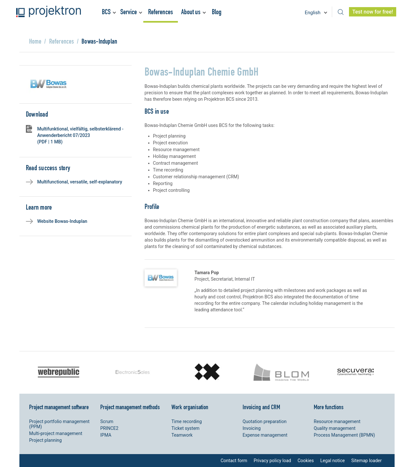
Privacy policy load (272, 460)
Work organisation (189, 407)
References (160, 11)
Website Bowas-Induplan (62, 221)
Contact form (234, 460)
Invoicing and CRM (261, 407)
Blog (217, 11)
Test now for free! (372, 12)
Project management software (59, 407)
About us (191, 11)
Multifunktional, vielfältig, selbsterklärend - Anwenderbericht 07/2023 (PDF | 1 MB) (80, 135)
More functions (328, 407)
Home (35, 41)
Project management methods (130, 407)
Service (128, 11)
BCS (106, 11)
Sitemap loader (366, 460)
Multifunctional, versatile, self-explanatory (79, 181)
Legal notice (332, 460)
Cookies (306, 460)
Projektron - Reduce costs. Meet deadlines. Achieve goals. (48, 11)
